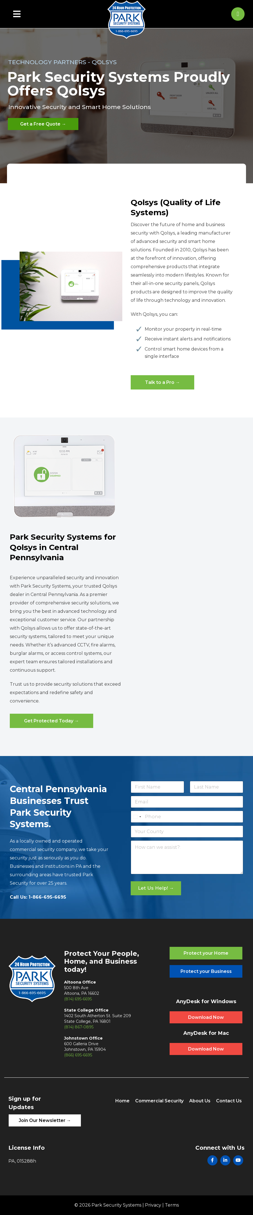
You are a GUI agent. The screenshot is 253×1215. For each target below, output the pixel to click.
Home (122, 1100)
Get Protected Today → (51, 721)
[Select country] (137, 817)
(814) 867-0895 (78, 1026)
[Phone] (187, 817)
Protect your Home (206, 953)
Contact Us (229, 1100)
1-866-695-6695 (47, 897)
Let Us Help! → (156, 888)
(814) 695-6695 (78, 998)
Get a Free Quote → (43, 124)
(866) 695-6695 (78, 1055)
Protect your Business (206, 971)
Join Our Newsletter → (45, 1120)
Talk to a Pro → (162, 382)
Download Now (206, 1017)
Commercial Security (159, 1100)
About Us (199, 1100)
